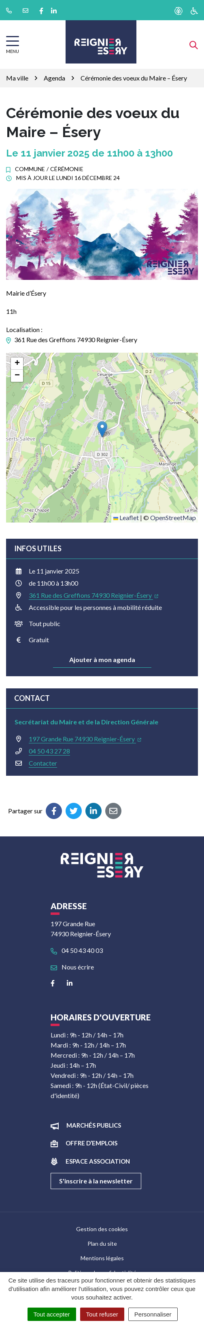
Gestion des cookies (102, 1228)
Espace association (98, 1161)
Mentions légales (102, 1258)
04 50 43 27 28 (49, 751)
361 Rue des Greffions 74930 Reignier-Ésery (93, 595)
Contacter (43, 763)
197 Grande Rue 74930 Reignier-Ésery (85, 739)
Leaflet (126, 517)
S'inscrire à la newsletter (96, 1181)
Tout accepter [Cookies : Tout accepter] (52, 1314)
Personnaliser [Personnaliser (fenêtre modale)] (153, 1314)
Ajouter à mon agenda (102, 659)
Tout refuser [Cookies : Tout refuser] (102, 1314)
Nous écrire (72, 967)
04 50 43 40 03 (77, 950)
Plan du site (102, 1243)
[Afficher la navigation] (12, 44)
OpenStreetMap (173, 517)
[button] (102, 429)
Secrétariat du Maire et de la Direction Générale (86, 722)
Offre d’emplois (91, 1143)
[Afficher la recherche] (193, 44)
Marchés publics (93, 1125)
